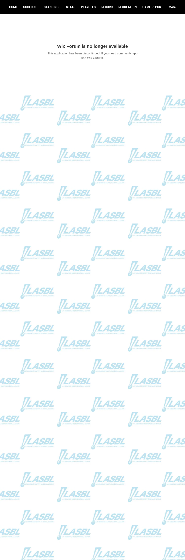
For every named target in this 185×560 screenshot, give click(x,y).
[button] (107, 7)
